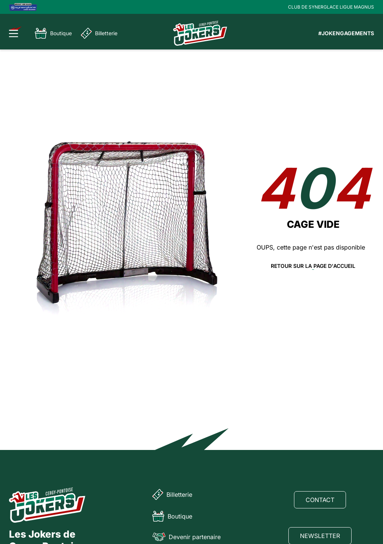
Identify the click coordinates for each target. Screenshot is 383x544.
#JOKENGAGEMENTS (346, 33)
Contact (320, 500)
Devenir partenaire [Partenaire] (186, 536)
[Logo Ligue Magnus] (23, 7)
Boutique (53, 33)
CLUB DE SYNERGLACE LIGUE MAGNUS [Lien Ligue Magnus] (331, 7)
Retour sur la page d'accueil (313, 266)
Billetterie (99, 33)
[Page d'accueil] (200, 33)
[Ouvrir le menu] (15, 31)
